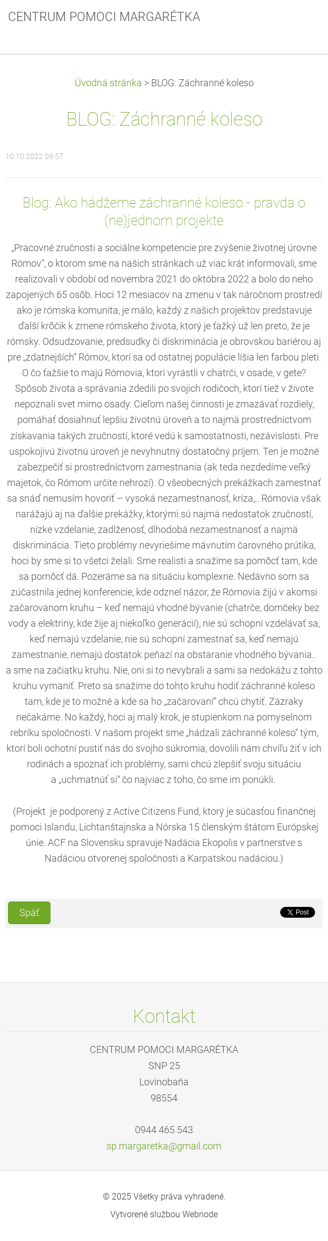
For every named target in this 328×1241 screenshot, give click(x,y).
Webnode (200, 1214)
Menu (298, 24)
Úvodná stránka (108, 83)
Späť (29, 912)
